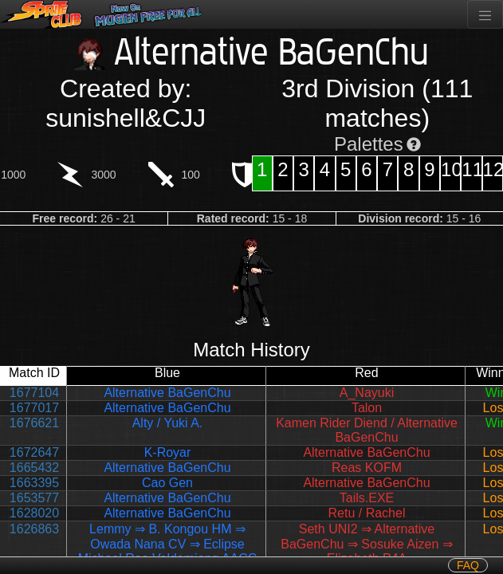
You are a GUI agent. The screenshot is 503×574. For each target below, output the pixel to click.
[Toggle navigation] (485, 14)
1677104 (34, 392)
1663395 (34, 482)
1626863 (34, 529)
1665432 (34, 467)
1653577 (34, 498)
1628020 (34, 513)
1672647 (34, 452)
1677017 (34, 408)
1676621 (34, 423)
